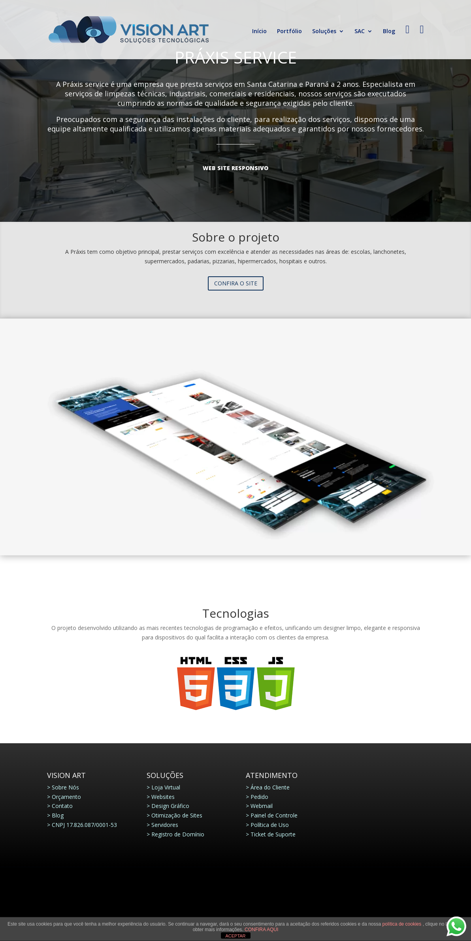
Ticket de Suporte (273, 834)
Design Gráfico (170, 806)
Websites (163, 796)
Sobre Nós (65, 787)
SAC (359, 31)
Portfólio (289, 31)
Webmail (262, 806)
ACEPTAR (235, 936)
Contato (62, 806)
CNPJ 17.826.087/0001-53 (84, 825)
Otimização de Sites (176, 815)
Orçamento (66, 796)
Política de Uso (270, 825)
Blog (389, 31)
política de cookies (402, 924)
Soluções (324, 31)
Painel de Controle (274, 815)
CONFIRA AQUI (261, 929)
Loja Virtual (165, 787)
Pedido (259, 796)
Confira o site (235, 283)
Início (259, 31)
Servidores (164, 825)
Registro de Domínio (177, 834)
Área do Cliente (270, 787)
